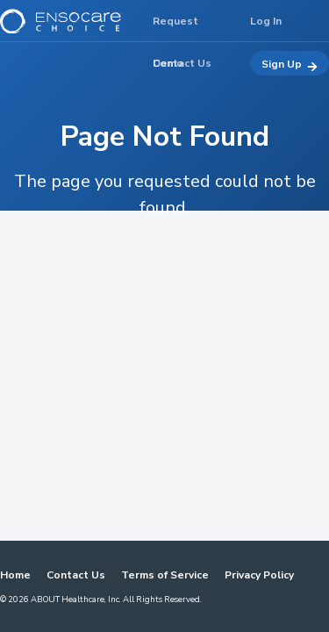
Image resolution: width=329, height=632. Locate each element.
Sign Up (289, 64)
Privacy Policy (259, 575)
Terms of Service (165, 575)
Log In (266, 21)
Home (15, 575)
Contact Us (75, 575)
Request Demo (175, 28)
